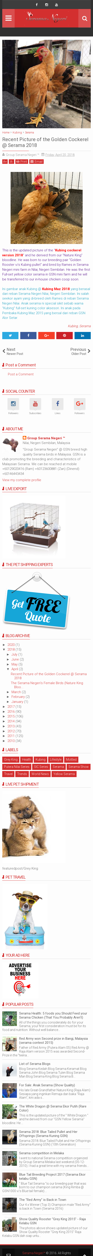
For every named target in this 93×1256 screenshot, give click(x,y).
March (16, 692)
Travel (8, 774)
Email (36, 161)
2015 (11, 716)
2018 (11, 649)
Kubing (73, 326)
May (14, 664)
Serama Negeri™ (33, 1253)
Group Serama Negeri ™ (46, 438)
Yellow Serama (64, 774)
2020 (11, 645)
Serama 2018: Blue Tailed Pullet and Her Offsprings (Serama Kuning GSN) (48, 1134)
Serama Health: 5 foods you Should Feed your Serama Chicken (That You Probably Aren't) (53, 1015)
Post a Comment (21, 374)
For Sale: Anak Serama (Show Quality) (47, 1085)
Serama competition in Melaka (41, 1153)
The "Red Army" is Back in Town (42, 1200)
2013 (11, 726)
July (14, 654)
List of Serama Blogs (34, 1064)
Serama (85, 326)
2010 (11, 741)
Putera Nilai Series (16, 767)
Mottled (71, 759)
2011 (11, 736)
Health (26, 759)
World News (40, 774)
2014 (11, 721)
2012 (11, 731)
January (17, 702)
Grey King (11, 759)
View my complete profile (21, 480)
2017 (11, 707)
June (15, 659)
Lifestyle (55, 759)
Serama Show (78, 767)
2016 (11, 712)
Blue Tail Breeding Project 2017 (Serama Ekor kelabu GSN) (52, 1177)
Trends (22, 774)
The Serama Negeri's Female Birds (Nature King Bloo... (47, 685)
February (18, 697)
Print (21, 161)
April (15, 669)
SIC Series (41, 767)
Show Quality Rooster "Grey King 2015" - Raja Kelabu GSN (52, 1221)
